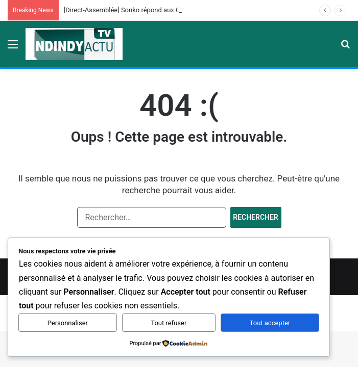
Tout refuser (168, 323)
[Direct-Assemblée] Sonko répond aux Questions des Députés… (156, 10)
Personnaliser (67, 323)
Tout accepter (270, 323)
